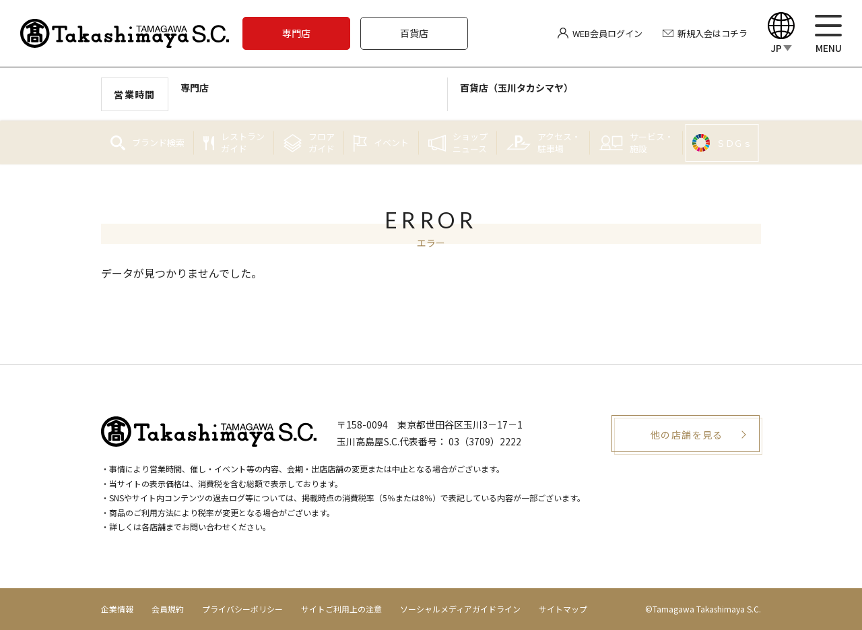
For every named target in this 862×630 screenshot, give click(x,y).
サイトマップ (563, 609)
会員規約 (168, 609)
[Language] (781, 33)
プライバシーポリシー (242, 609)
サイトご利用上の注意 (341, 609)
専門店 (296, 33)
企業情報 (117, 609)
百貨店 (414, 33)
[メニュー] (828, 33)
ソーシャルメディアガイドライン (460, 609)
